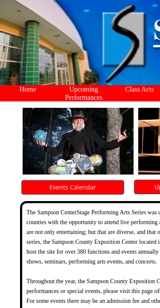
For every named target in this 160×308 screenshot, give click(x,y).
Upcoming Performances (83, 93)
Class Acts (139, 89)
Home (28, 89)
